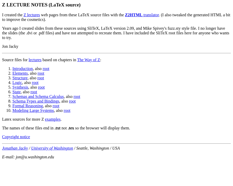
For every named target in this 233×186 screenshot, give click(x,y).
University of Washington (52, 148)
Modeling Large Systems (33, 110)
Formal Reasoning (27, 106)
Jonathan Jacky (15, 148)
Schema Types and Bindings (35, 101)
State (16, 92)
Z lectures (32, 15)
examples (53, 119)
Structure (20, 78)
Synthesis (20, 87)
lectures (35, 60)
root (46, 68)
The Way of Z (88, 60)
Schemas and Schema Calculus (38, 96)
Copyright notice (16, 137)
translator (142, 15)
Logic (17, 82)
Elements (20, 73)
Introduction (22, 68)
